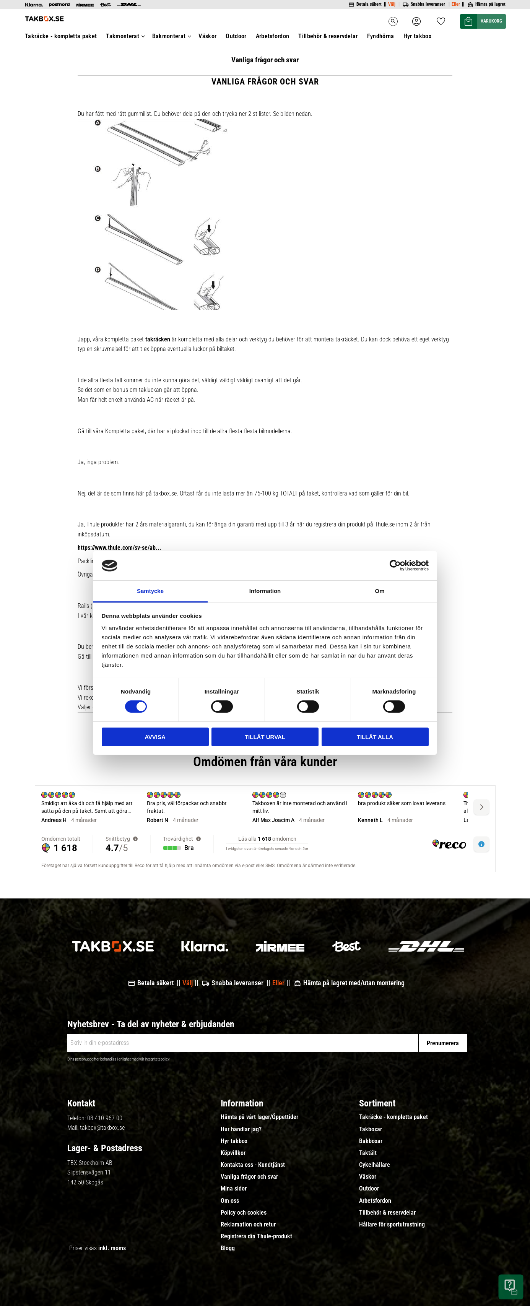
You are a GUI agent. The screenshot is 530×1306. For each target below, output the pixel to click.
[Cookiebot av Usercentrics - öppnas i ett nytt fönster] (395, 565)
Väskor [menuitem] (367, 1176)
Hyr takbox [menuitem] (234, 1141)
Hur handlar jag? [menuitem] (241, 1129)
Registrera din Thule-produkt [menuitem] (256, 1236)
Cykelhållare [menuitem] (374, 1164)
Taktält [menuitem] (368, 1153)
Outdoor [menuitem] (369, 1188)
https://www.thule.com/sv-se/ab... (119, 547)
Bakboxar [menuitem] (370, 1141)
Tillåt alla (375, 737)
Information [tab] (265, 591)
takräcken (157, 339)
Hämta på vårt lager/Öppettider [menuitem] (259, 1117)
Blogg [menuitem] (228, 1248)
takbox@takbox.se (102, 1127)
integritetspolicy (157, 1059)
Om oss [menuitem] (230, 1200)
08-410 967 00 (104, 1118)
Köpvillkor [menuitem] (233, 1153)
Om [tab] (379, 591)
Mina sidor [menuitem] (234, 1188)
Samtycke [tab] (150, 591)
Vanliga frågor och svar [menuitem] (249, 1176)
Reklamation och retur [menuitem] (248, 1224)
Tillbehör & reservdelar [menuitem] (387, 1212)
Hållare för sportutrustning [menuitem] (392, 1224)
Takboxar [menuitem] (370, 1129)
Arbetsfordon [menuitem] (375, 1200)
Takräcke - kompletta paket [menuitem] (393, 1117)
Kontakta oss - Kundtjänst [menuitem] (253, 1164)
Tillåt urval (265, 737)
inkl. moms (112, 1248)
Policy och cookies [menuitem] (244, 1212)
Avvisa (155, 737)
